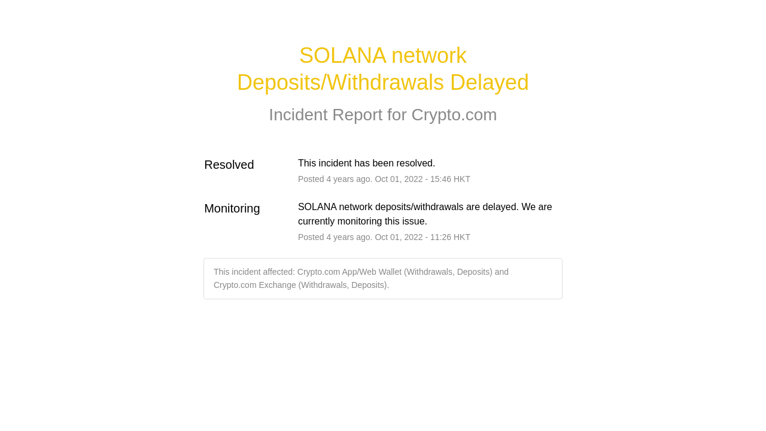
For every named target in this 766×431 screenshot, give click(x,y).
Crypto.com (454, 114)
